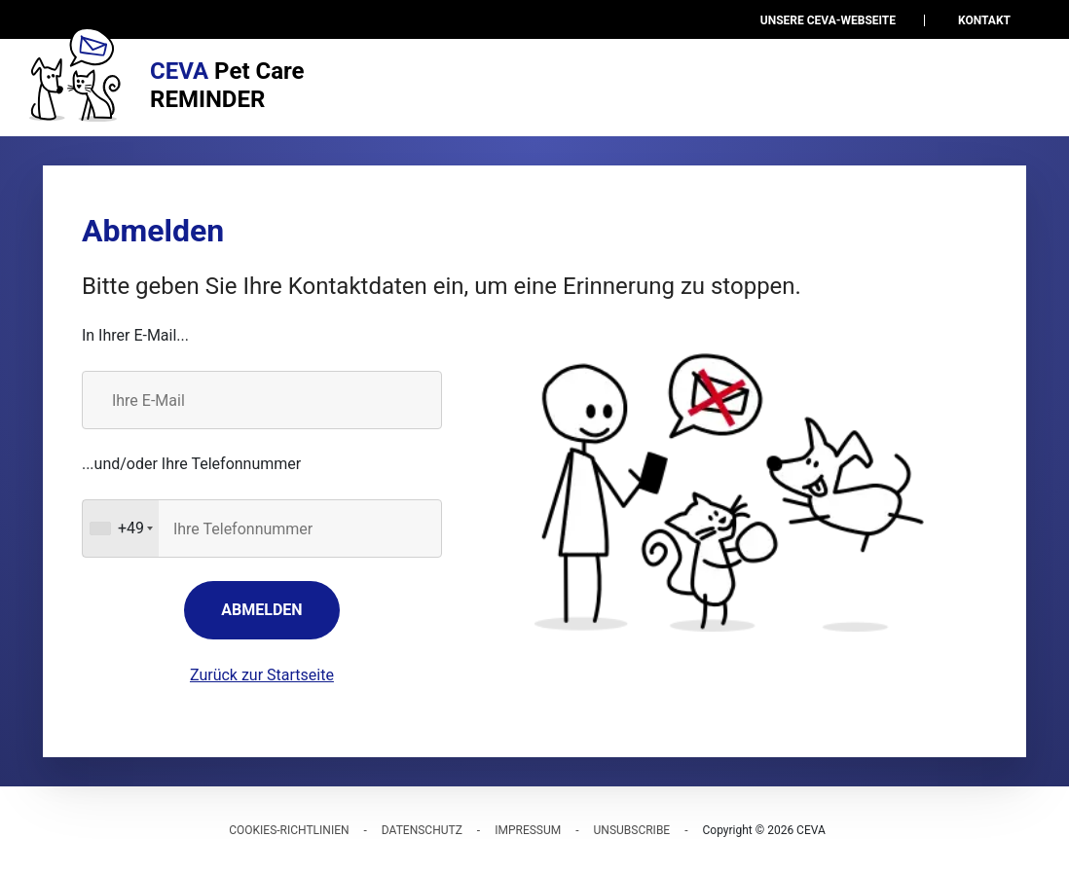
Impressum (528, 830)
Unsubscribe (632, 830)
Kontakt (984, 20)
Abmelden (261, 610)
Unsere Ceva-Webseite (828, 20)
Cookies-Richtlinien (289, 830)
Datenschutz (422, 830)
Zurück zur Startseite (262, 675)
